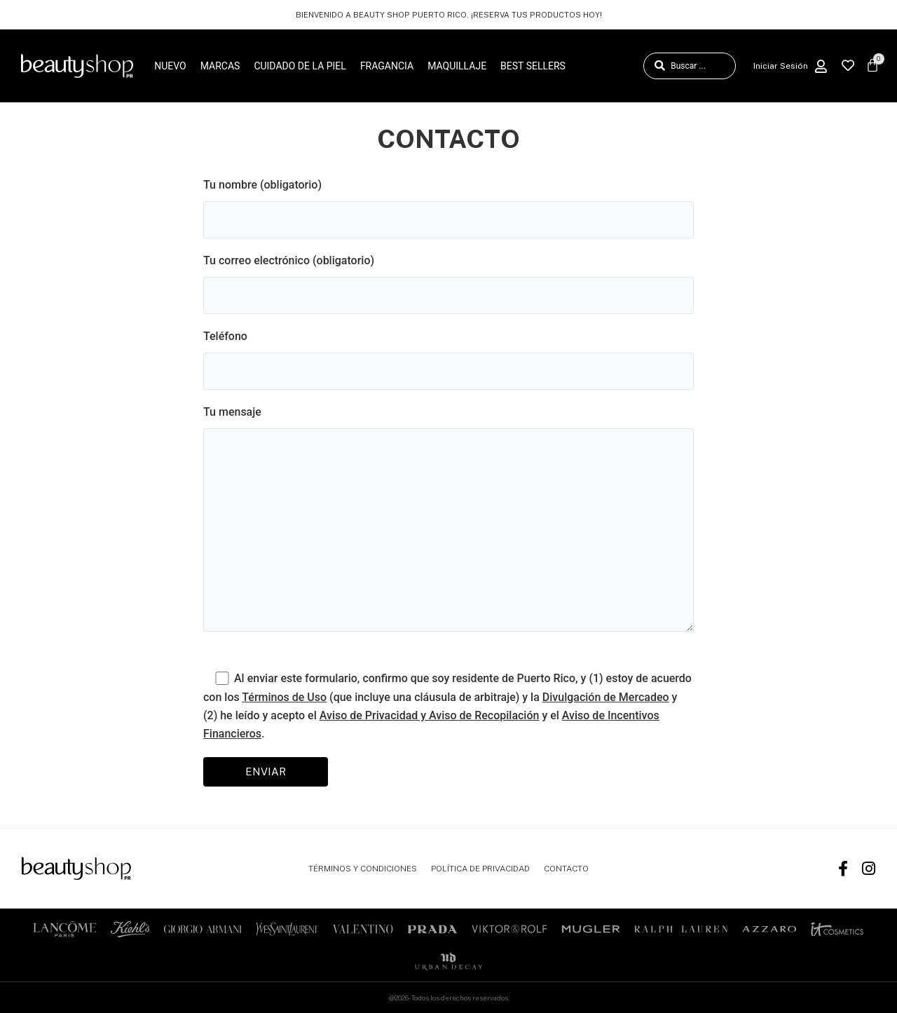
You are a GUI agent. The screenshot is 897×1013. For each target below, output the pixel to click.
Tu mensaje (448, 521)
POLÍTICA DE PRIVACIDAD (480, 868)
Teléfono (448, 359)
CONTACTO (566, 868)
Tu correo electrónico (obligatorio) (448, 284)
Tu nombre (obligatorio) (448, 208)
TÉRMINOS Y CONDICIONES (362, 868)
